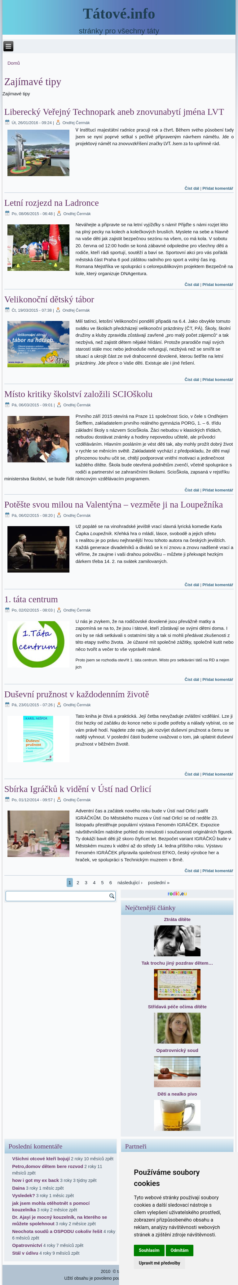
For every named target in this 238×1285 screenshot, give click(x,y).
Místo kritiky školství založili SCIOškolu (78, 394)
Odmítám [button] (180, 1250)
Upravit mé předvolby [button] (159, 1263)
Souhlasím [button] (149, 1250)
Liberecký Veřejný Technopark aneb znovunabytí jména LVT (114, 112)
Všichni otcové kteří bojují (41, 1158)
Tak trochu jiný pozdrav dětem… (177, 963)
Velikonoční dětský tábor (49, 299)
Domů (13, 63)
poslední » (159, 882)
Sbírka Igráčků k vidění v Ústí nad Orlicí (77, 789)
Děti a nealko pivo (177, 1094)
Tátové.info (119, 13)
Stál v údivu (25, 1253)
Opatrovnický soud (177, 1050)
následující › (130, 882)
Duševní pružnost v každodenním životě (76, 694)
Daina (18, 1188)
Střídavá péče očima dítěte (177, 1006)
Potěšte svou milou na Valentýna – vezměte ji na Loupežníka (113, 504)
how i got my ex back (35, 1180)
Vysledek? (23, 1195)
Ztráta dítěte (177, 919)
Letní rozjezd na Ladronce (51, 203)
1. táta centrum (31, 599)
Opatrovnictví (27, 1245)
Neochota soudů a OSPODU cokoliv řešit (57, 1231)
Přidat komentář (217, 188)
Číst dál (192, 188)
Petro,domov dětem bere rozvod (47, 1166)
